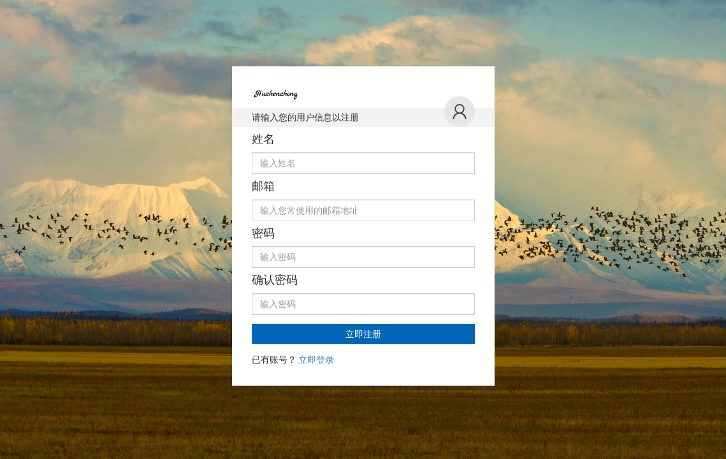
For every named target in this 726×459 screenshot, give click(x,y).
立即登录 (316, 359)
